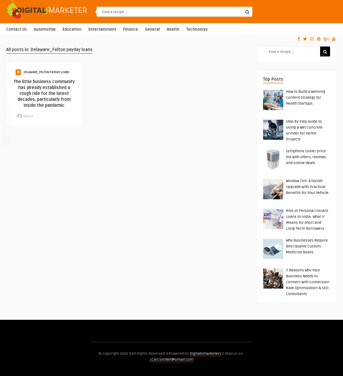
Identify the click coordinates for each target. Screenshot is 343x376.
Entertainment (102, 29)
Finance (130, 29)
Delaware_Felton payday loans (46, 72)
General (152, 29)
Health (173, 29)
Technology (197, 29)
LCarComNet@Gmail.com (171, 359)
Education (72, 29)
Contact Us (16, 29)
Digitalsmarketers (205, 353)
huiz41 (28, 116)
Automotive (45, 29)
